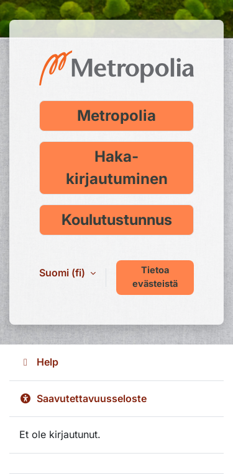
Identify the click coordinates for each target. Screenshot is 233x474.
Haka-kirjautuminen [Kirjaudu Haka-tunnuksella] (117, 167)
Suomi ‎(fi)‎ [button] (63, 272)
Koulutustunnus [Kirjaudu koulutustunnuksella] (117, 220)
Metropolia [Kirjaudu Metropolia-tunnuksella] (116, 116)
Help (38, 362)
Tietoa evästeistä (155, 277)
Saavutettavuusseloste (83, 398)
